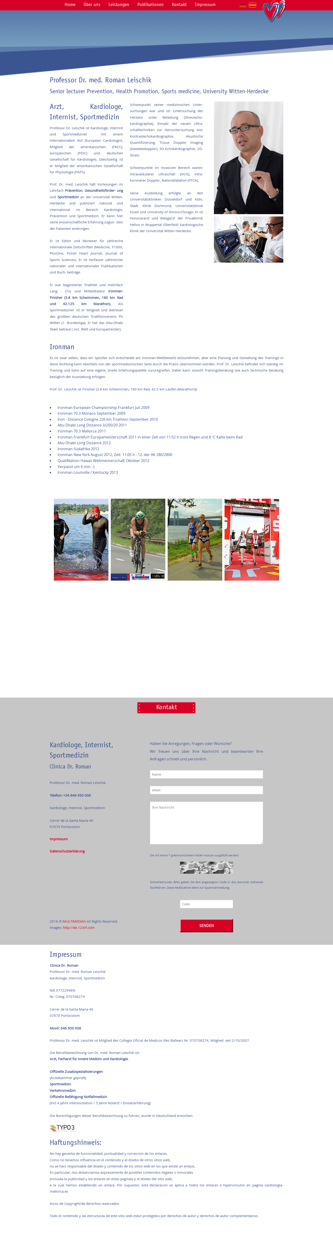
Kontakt (179, 5)
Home (70, 5)
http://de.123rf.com (79, 927)
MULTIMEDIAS (74, 921)
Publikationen (150, 5)
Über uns (91, 5)
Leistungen (118, 5)
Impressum (205, 5)
